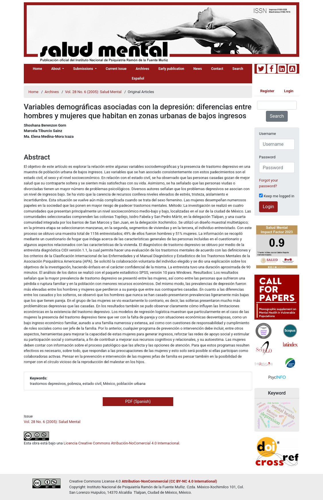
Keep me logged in (276, 196)
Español (138, 78)
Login (288, 91)
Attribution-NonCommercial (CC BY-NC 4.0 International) (169, 481)
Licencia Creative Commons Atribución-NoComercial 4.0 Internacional (121, 443)
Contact (217, 69)
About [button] (56, 69)
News (197, 69)
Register (267, 91)
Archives (142, 69)
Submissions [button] (83, 69)
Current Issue (116, 69)
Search (237, 69)
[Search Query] (277, 105)
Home (37, 69)
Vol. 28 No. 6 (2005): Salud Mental (93, 92)
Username (267, 133)
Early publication (171, 69)
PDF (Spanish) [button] (138, 401)
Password (267, 157)
